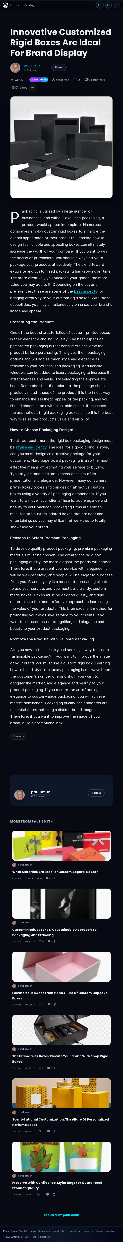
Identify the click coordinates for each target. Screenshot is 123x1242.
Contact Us (87, 1231)
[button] (32, 87)
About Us (23, 1231)
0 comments (95, 80)
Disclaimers (44, 1231)
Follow (59, 67)
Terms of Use (74, 1231)
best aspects (85, 291)
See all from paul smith (61, 1215)
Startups (18, 736)
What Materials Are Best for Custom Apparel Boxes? (55, 872)
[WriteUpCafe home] (5, 5)
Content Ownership (104, 1231)
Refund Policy (59, 1231)
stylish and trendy (31, 447)
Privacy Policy (10, 1231)
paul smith (32, 65)
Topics (33, 1231)
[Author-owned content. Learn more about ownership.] (38, 80)
